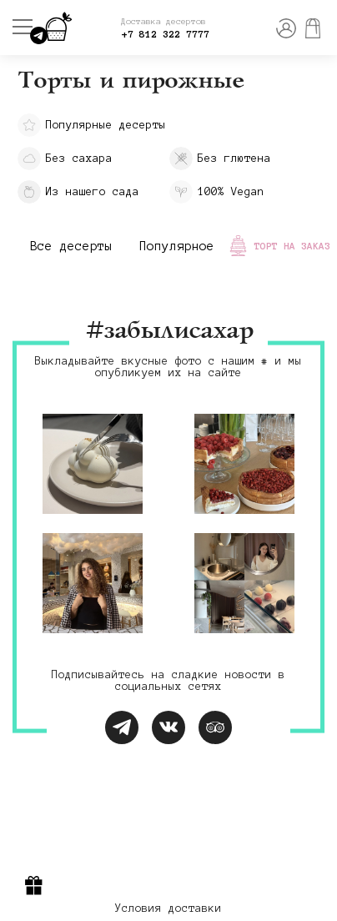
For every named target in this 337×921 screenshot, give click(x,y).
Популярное (176, 246)
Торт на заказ (292, 245)
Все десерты (71, 246)
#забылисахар (168, 332)
